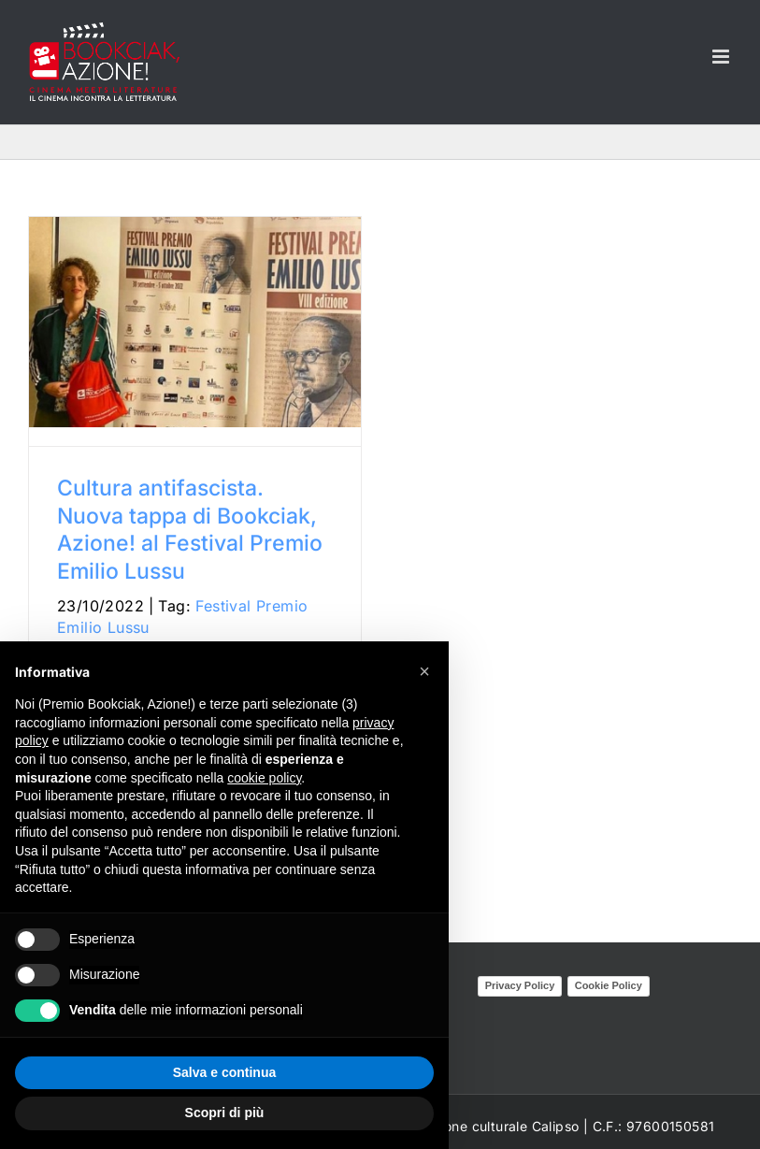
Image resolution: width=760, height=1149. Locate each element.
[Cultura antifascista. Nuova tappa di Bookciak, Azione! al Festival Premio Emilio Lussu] (195, 322)
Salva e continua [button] (224, 1072)
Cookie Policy (608, 985)
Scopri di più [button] (225, 1112)
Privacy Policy (520, 985)
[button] (424, 671)
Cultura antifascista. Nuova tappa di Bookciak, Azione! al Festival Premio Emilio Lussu (190, 530)
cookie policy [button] (264, 777)
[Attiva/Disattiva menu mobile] (722, 56)
